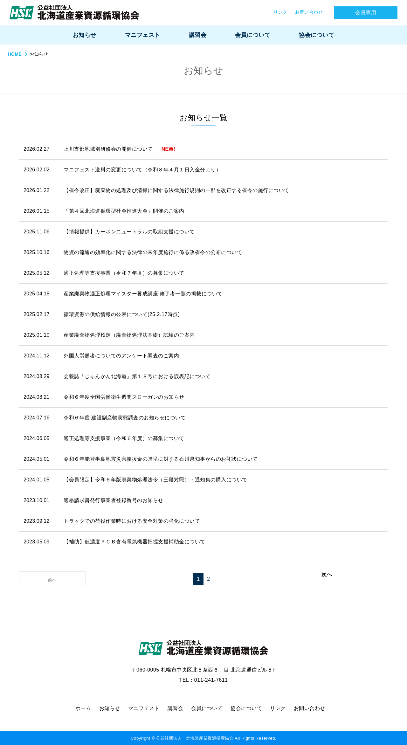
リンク (278, 708)
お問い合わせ (309, 708)
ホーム (83, 708)
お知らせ (109, 708)
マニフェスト (144, 708)
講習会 (175, 708)
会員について (207, 708)
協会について (246, 708)
